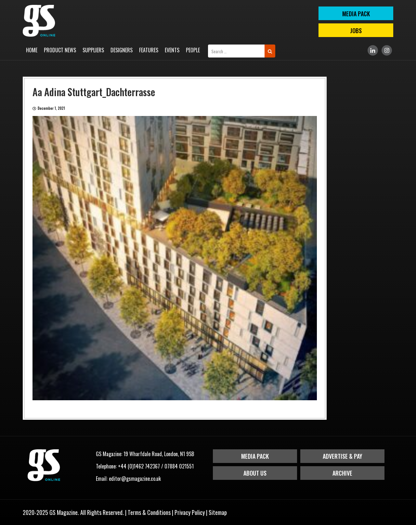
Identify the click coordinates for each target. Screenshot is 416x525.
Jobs (356, 30)
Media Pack (255, 456)
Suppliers (93, 50)
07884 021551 (179, 466)
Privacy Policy (190, 512)
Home (31, 50)
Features (148, 50)
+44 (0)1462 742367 (139, 466)
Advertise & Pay (342, 456)
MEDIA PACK (356, 13)
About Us (254, 473)
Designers (121, 50)
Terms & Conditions (149, 512)
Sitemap (218, 512)
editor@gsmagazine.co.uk (135, 478)
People (193, 50)
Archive (342, 473)
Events (172, 50)
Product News (60, 50)
